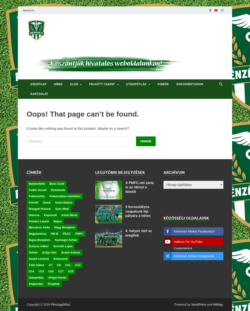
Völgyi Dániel (57, 277)
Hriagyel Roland (40, 208)
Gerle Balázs (63, 202)
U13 (77, 265)
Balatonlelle (37, 183)
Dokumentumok (190, 84)
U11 (68, 265)
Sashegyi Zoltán (66, 240)
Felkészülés (37, 196)
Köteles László (39, 221)
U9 (59, 265)
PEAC (67, 233)
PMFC (79, 233)
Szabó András (70, 252)
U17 (60, 271)
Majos (57, 221)
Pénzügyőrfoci (60, 304)
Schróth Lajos (63, 246)
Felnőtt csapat (102, 84)
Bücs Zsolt (57, 183)
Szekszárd (60, 258)
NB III (54, 233)
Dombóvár (58, 190)
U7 (51, 265)
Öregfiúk (54, 283)
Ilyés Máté (62, 208)
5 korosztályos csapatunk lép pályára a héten (138, 211)
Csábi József (37, 190)
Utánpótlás (136, 84)
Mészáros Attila (39, 227)
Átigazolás (36, 283)
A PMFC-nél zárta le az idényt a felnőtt (139, 187)
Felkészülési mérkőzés (65, 196)
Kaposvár (50, 215)
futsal (47, 202)
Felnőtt (33, 202)
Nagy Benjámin (64, 227)
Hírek (58, 84)
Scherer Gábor (39, 246)
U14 (31, 271)
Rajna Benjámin (39, 240)
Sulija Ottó (49, 252)
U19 (70, 271)
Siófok (33, 252)
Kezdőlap (38, 84)
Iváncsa (34, 215)
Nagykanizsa (37, 233)
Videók (163, 84)
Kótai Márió (69, 215)
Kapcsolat (39, 94)
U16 (51, 271)
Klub (74, 84)
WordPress (198, 304)
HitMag (218, 304)
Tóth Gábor (36, 265)
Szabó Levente (39, 258)
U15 (41, 271)
